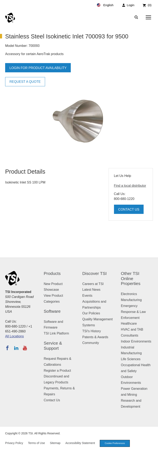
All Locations (14, 336)
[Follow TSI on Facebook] (7, 348)
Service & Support (53, 346)
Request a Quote (25, 81)
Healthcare (129, 323)
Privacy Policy (14, 443)
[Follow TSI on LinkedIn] (16, 348)
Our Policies (91, 313)
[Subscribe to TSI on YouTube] (25, 348)
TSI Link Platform (56, 333)
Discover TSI (94, 273)
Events (87, 295)
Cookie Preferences (115, 443)
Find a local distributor (130, 185)
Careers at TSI (93, 284)
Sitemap (55, 443)
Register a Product (57, 370)
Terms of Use (36, 443)
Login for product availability (37, 68)
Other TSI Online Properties (131, 278)
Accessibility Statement (80, 443)
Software (52, 311)
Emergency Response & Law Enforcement (133, 312)
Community (90, 343)
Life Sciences (131, 359)
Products (52, 273)
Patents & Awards (95, 337)
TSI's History (91, 331)
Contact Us (128, 209)
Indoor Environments (136, 341)
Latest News (91, 289)
